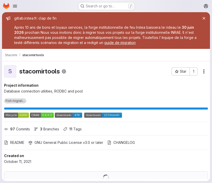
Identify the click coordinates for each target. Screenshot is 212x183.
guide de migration (120, 42)
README (14, 142)
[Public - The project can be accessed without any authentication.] (64, 71)
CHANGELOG (121, 142)
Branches (46, 129)
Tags (72, 129)
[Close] (204, 18)
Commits (17, 129)
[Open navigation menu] (15, 6)
